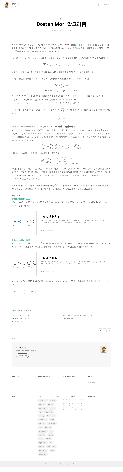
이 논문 (79, 44)
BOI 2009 (42, 429)
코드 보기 (15, 289)
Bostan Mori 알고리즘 (61, 24)
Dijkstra (50, 440)
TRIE (51, 436)
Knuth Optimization (43, 459)
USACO (52, 455)
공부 (61, 19)
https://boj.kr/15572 (21, 204)
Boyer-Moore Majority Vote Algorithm (43, 448)
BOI (54, 451)
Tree (40, 417)
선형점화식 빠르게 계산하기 (21, 320)
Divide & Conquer (43, 413)
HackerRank (51, 421)
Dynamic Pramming (43, 425)
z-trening (52, 406)
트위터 (109, 335)
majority (41, 421)
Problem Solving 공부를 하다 (27, 356)
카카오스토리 (105, 335)
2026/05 (72, 401)
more (57, 402)
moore (41, 444)
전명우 (15, 4)
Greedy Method (52, 429)
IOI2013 (41, 451)
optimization (43, 455)
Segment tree (43, 406)
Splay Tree (48, 432)
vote (40, 432)
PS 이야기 (21, 352)
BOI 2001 (42, 409)
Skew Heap (66, 323)
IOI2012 (48, 444)
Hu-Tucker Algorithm (19, 323)
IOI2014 (52, 413)
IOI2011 (50, 409)
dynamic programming (43, 436)
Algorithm (42, 440)
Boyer (52, 425)
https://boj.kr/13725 (21, 245)
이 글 (44, 51)
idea (48, 451)
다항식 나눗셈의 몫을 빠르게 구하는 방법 (76, 320)
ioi (50, 448)
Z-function (15, 327)
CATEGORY (111, 5)
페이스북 (100, 335)
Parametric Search (49, 417)
